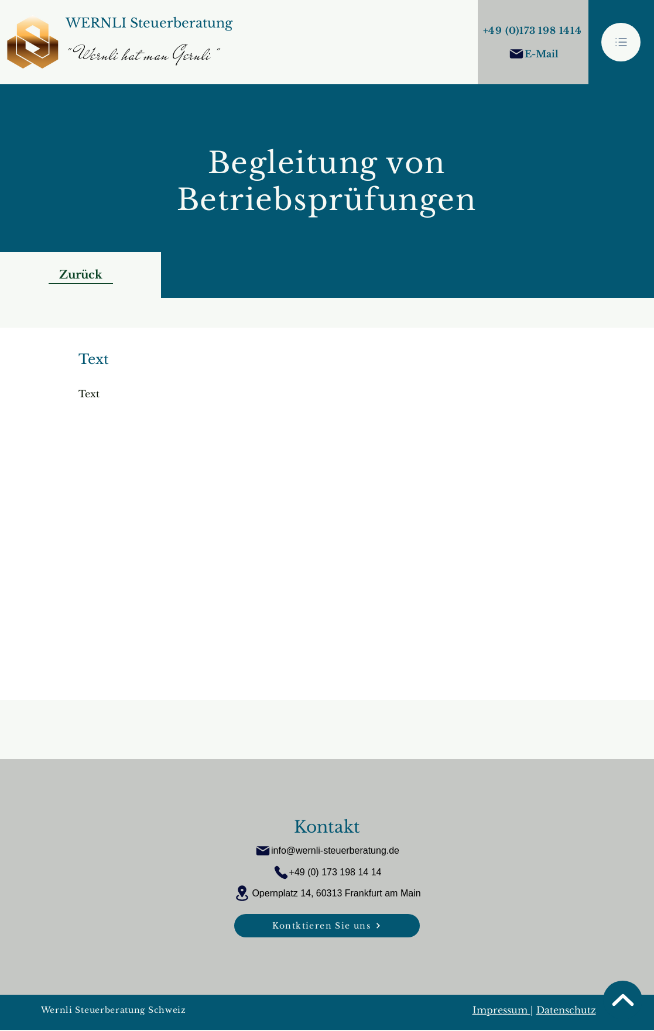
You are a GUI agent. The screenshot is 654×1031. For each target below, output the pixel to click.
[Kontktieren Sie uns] (327, 925)
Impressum (501, 1010)
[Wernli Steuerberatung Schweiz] (166, 1010)
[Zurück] (81, 275)
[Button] (148, 42)
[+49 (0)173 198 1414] (533, 30)
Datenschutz (566, 1010)
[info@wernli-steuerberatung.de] (327, 850)
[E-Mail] (533, 54)
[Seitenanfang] (622, 1000)
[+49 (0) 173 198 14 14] (327, 872)
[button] (621, 42)
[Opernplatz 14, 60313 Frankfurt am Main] (327, 893)
